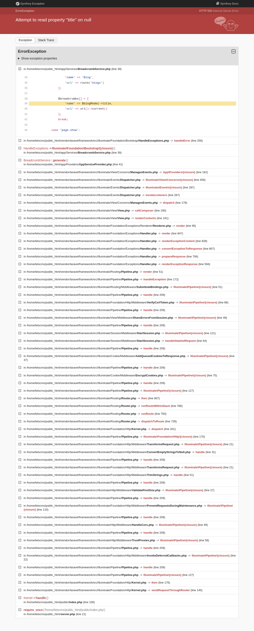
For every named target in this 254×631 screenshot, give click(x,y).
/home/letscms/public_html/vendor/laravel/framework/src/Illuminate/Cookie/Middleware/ (106, 356)
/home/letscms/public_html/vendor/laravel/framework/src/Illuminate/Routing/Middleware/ (98, 287)
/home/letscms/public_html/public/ (55, 602)
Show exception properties (39, 58)
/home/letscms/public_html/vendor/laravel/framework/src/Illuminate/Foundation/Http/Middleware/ (101, 302)
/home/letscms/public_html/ (51, 614)
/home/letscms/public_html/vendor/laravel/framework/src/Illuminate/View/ (79, 210)
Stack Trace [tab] (46, 40)
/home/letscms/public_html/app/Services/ (69, 69)
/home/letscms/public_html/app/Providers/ (70, 164)
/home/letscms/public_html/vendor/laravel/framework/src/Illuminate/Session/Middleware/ (94, 333)
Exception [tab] (25, 40)
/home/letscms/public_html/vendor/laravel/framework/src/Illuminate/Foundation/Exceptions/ (92, 233)
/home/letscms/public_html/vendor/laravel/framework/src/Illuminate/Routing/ (83, 271)
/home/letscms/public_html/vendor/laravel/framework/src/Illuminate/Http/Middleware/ (94, 490)
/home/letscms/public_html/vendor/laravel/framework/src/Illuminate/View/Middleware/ (100, 317)
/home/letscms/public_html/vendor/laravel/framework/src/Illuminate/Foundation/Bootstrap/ (98, 140)
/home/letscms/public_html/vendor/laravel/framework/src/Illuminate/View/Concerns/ (93, 172)
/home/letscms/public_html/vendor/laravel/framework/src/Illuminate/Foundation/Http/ (87, 429)
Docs (227, 3)
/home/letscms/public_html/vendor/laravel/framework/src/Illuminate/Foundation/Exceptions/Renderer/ (99, 225)
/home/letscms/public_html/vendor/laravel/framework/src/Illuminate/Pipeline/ (83, 279)
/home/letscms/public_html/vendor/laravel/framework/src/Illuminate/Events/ (84, 179)
